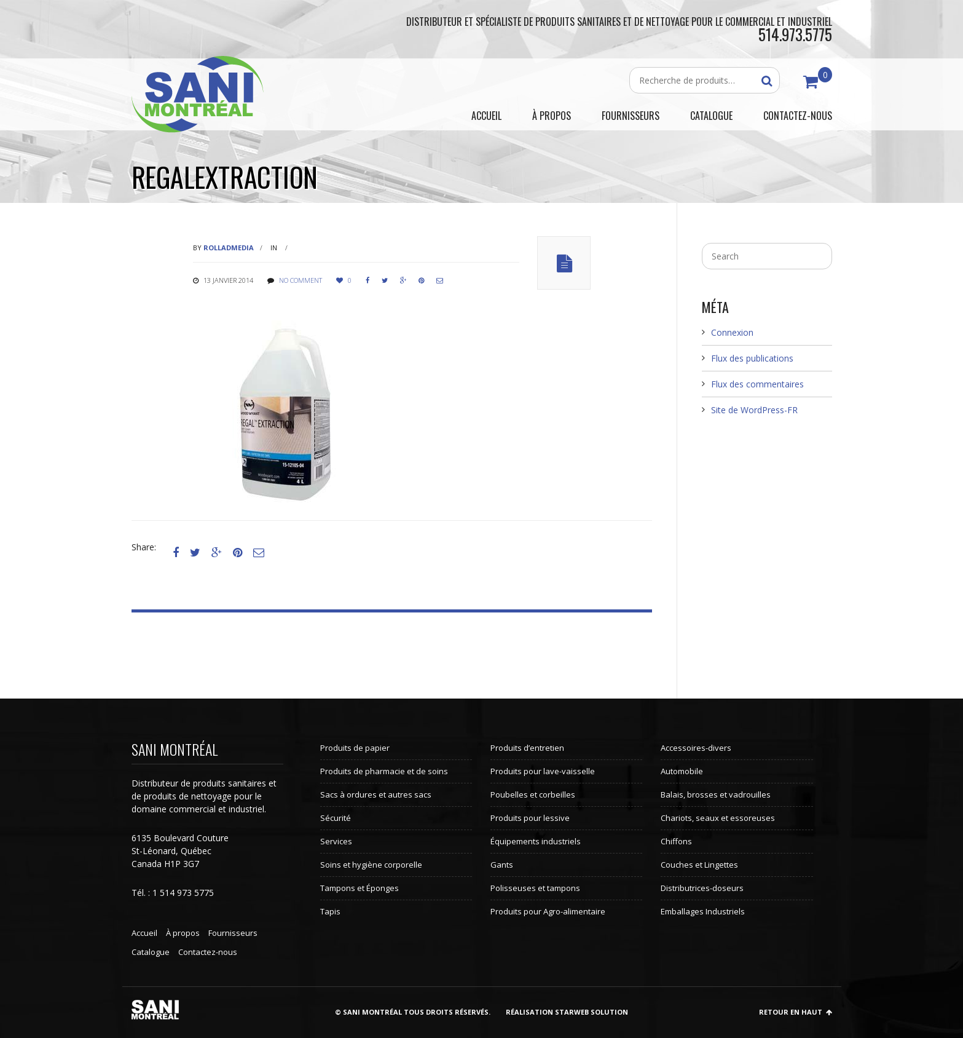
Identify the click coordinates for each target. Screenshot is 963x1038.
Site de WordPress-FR (754, 410)
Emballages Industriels (703, 911)
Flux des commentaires (757, 384)
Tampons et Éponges (359, 887)
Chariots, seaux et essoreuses (718, 817)
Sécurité (335, 817)
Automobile (682, 771)
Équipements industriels (535, 841)
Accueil (144, 932)
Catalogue (151, 951)
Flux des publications (752, 358)
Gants (501, 864)
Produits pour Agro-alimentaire (547, 911)
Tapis (330, 911)
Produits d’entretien (527, 747)
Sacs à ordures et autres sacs (375, 794)
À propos (183, 932)
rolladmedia (228, 247)
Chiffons (676, 841)
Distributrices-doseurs (702, 887)
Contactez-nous (207, 951)
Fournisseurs (232, 932)
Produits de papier (355, 747)
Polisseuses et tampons (535, 887)
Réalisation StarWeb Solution (567, 1011)
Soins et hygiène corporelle (371, 864)
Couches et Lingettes (699, 864)
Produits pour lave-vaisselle (542, 771)
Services (336, 841)
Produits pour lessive (530, 817)
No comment (300, 280)
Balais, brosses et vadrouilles (716, 794)
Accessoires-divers (696, 747)
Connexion (732, 332)
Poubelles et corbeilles (532, 794)
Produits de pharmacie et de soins (384, 771)
